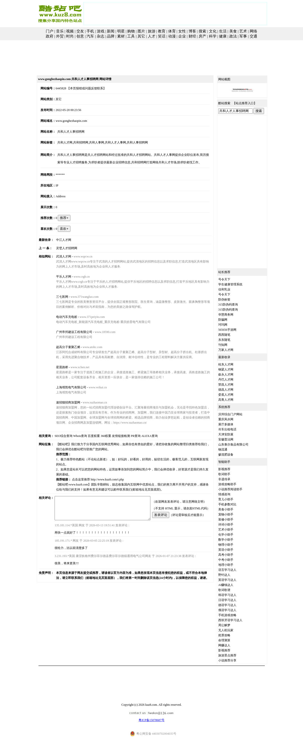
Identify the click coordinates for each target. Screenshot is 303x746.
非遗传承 (230, 479)
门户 (49, 31)
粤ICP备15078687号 (151, 720)
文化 (213, 31)
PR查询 (130, 436)
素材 (121, 36)
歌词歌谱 (230, 590)
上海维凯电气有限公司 (67, 387)
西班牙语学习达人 (236, 620)
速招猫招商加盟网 (64, 402)
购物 (131, 31)
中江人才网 (59, 240)
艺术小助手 (231, 529)
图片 (141, 31)
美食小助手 (231, 509)
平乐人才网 (59, 276)
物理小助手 (231, 544)
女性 (182, 31)
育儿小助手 (231, 499)
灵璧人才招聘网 (62, 248)
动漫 (172, 36)
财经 (192, 36)
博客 (192, 31)
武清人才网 (59, 256)
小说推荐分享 (233, 660)
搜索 (202, 31)
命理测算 (230, 640)
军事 (243, 36)
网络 (253, 31)
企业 (182, 36)
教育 (161, 31)
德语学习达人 (233, 605)
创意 (80, 36)
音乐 (60, 31)
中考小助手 (231, 560)
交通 (253, 36)
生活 (223, 31)
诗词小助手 (231, 524)
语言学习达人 (233, 570)
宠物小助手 (231, 514)
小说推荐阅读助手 (236, 489)
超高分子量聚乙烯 (64, 347)
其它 (141, 36)
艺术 (243, 31)
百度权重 (88, 436)
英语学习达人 (233, 580)
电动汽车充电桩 (62, 317)
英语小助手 (231, 549)
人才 (151, 36)
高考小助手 (231, 554)
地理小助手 (231, 565)
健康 (223, 36)
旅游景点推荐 (233, 655)
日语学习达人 (233, 600)
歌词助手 (230, 474)
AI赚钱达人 (231, 585)
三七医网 (58, 297)
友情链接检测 (115, 436)
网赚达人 (230, 645)
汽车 (90, 36)
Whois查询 (74, 436)
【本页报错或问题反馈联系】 (81, 88)
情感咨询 (230, 494)
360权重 (100, 436)
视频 (70, 31)
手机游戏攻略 (233, 615)
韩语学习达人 (233, 595)
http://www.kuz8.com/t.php (102, 474)
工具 (131, 36)
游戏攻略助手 (233, 484)
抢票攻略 (230, 635)
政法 (233, 36)
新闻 (110, 31)
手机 (90, 31)
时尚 (70, 36)
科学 (213, 36)
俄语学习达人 (233, 610)
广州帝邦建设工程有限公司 (70, 332)
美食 (233, 31)
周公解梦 (230, 625)
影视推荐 (230, 469)
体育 (172, 31)
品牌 (110, 36)
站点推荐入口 (250, 103)
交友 (80, 31)
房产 (202, 36)
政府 (49, 36)
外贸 (60, 36)
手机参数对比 (233, 504)
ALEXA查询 (144, 436)
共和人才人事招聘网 (66, 131)
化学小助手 (231, 534)
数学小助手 (231, 539)
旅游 (151, 31)
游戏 (100, 31)
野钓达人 (230, 575)
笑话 (161, 36)
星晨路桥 (58, 367)
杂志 (100, 36)
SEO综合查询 (58, 436)
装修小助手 (231, 519)
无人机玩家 (231, 630)
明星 (121, 31)
